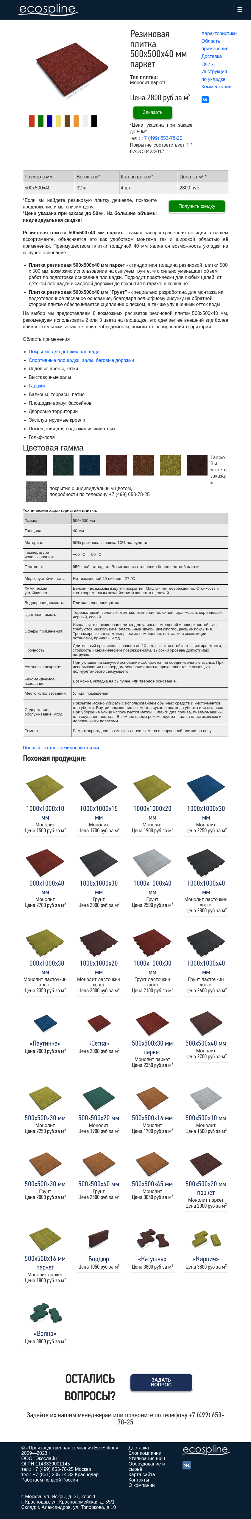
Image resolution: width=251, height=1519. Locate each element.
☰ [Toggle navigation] (239, 9)
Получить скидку (197, 206)
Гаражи (37, 385)
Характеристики (219, 33)
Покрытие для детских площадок (65, 351)
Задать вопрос (161, 1382)
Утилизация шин (147, 1458)
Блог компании (145, 1453)
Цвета (208, 63)
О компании (142, 1485)
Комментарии (217, 86)
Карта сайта (142, 1474)
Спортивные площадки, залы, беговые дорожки (81, 360)
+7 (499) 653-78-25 (161, 138)
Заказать (153, 112)
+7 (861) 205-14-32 (53, 1474)
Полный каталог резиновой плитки (61, 747)
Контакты (139, 1479)
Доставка (212, 56)
